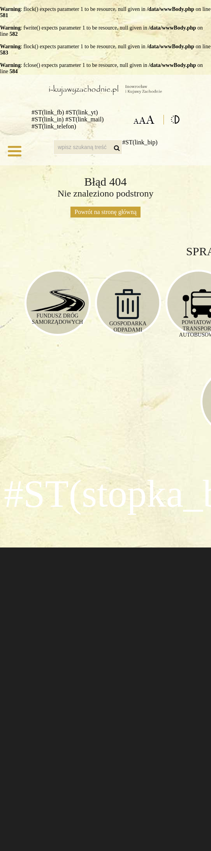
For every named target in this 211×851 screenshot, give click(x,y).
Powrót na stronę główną (105, 212)
